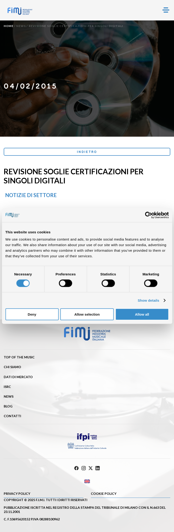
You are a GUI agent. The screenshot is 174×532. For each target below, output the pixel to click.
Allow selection (87, 314)
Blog (8, 406)
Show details (148, 300)
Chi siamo (12, 367)
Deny (32, 314)
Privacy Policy (17, 494)
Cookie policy (103, 494)
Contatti (12, 416)
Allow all (142, 314)
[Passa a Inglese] (87, 481)
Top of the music (19, 357)
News (21, 26)
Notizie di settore (31, 195)
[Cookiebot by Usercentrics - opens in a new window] (148, 214)
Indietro (87, 152)
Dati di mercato (18, 377)
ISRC (7, 387)
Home (8, 26)
